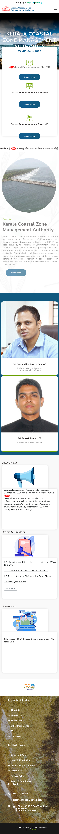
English (30, 3)
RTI (12, 731)
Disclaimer (16, 771)
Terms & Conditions (21, 781)
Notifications (17, 721)
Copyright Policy (19, 755)
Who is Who (17, 715)
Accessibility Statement (23, 765)
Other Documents (20, 726)
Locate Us (16, 736)
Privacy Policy (18, 776)
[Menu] (55, 8)
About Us (15, 710)
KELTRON (31, 829)
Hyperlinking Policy (20, 760)
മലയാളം (39, 3)
